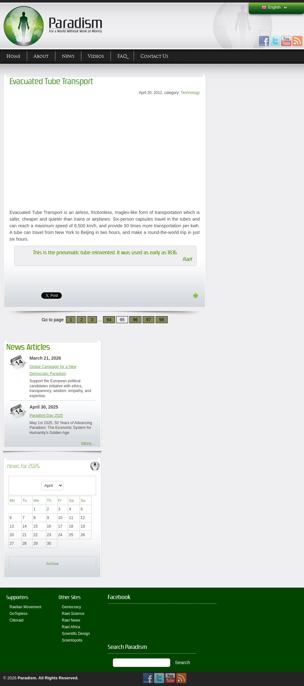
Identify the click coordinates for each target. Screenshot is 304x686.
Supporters (17, 597)
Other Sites (70, 597)
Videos (96, 56)
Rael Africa (71, 627)
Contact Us (154, 56)
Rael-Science (73, 613)
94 (109, 319)
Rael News (71, 620)
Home (13, 56)
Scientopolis (72, 640)
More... (88, 443)
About (41, 56)
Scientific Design (76, 633)
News (68, 56)
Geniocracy (71, 607)
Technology (190, 92)
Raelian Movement (25, 607)
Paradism (27, 678)
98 (161, 319)
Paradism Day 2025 (46, 415)
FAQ (122, 56)
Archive (52, 564)
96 (135, 319)
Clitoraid (16, 620)
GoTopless (19, 613)
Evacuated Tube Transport (51, 81)
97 (148, 319)
